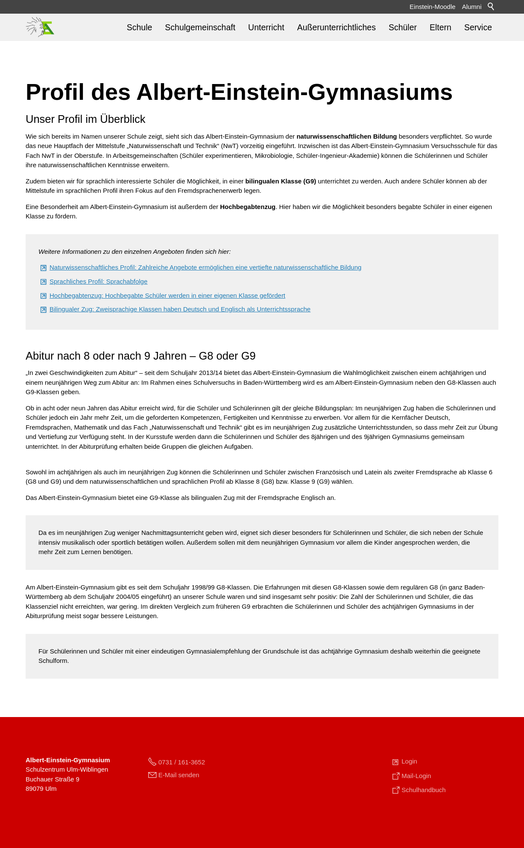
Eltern (440, 27)
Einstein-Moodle (433, 6)
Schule (139, 27)
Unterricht (266, 27)
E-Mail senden (178, 774)
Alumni (472, 6)
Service (478, 27)
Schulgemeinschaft (200, 27)
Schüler (403, 27)
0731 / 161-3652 (181, 762)
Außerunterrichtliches (336, 27)
